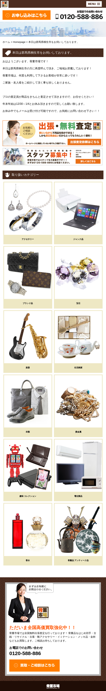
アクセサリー (28, 239)
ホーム (6, 41)
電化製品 (78, 496)
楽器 (28, 367)
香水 (28, 560)
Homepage (19, 41)
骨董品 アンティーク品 (78, 560)
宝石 (78, 303)
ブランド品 (28, 303)
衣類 (28, 432)
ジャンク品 (78, 239)
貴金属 (78, 432)
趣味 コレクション (27, 496)
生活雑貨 (78, 367)
